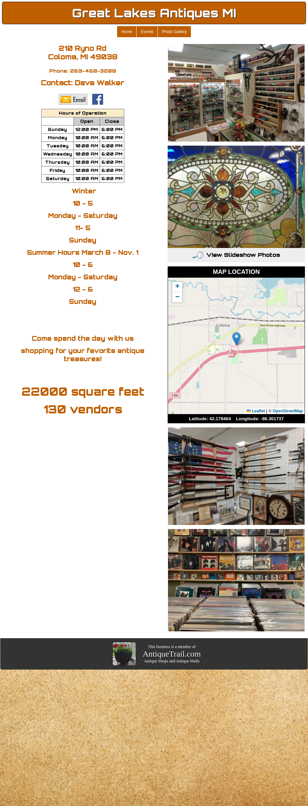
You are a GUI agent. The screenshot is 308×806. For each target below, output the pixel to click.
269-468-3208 (93, 71)
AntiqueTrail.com (172, 653)
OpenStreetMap (287, 411)
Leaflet (256, 411)
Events (147, 31)
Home (126, 31)
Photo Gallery (174, 31)
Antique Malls (187, 661)
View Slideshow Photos (236, 254)
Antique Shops (156, 661)
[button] (236, 339)
